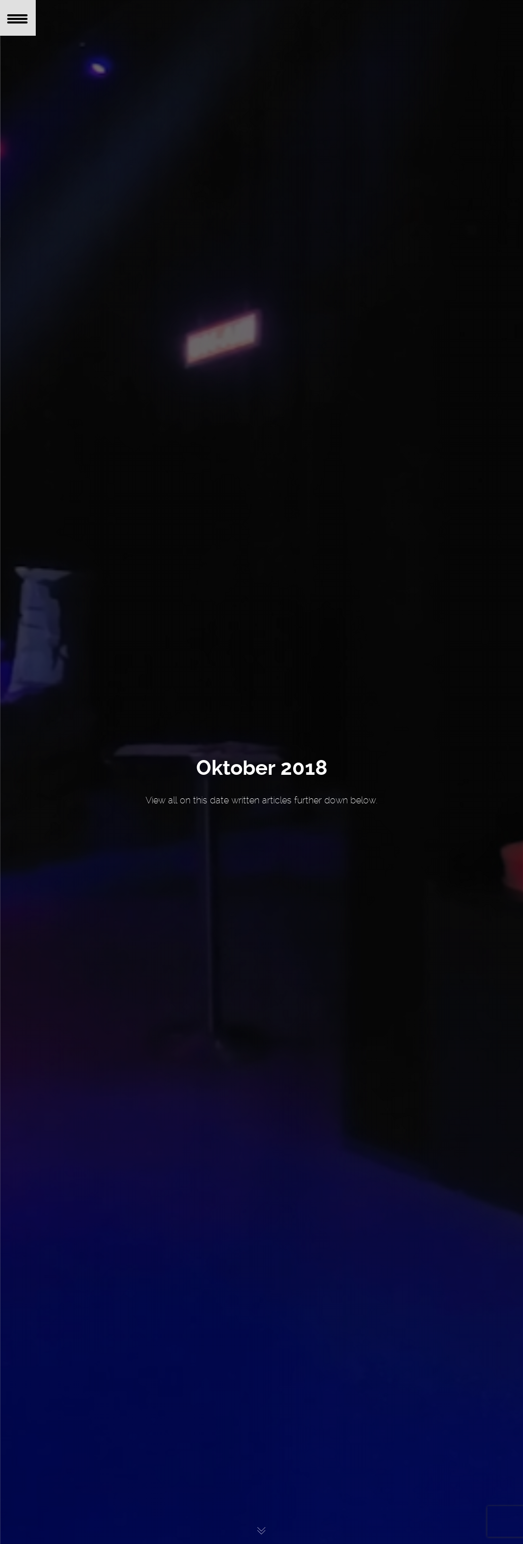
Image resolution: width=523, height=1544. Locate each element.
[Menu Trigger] (18, 18)
